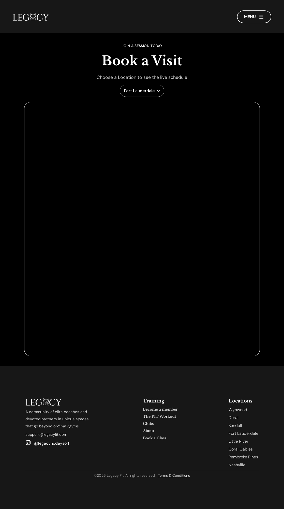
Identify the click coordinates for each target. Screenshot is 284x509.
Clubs (148, 423)
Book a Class (155, 438)
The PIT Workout (159, 416)
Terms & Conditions (174, 475)
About (148, 430)
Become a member (160, 409)
